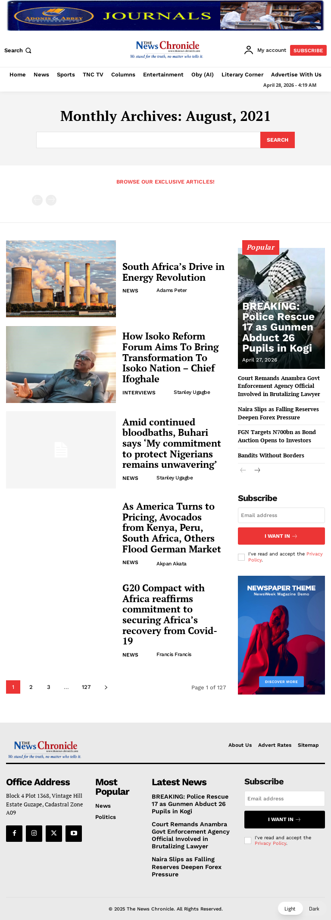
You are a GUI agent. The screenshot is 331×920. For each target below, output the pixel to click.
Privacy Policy (270, 840)
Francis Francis (173, 640)
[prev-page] (37, 199)
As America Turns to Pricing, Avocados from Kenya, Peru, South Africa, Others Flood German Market (170, 526)
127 (86, 685)
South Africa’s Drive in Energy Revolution (169, 270)
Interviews (139, 384)
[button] (18, 50)
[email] (281, 510)
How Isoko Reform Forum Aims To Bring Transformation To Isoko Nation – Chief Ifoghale (173, 356)
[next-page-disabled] (51, 199)
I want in (281, 530)
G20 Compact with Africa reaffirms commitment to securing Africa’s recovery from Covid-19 (173, 613)
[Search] (277, 139)
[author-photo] (148, 288)
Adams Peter (171, 288)
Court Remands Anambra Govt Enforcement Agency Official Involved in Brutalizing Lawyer (275, 384)
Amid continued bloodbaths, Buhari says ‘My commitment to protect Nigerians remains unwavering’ (171, 442)
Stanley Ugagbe (191, 383)
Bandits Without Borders (268, 450)
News (130, 289)
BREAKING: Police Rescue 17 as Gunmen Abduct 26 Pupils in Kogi (279, 338)
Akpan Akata (171, 560)
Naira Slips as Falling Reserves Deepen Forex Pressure (275, 410)
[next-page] (106, 685)
